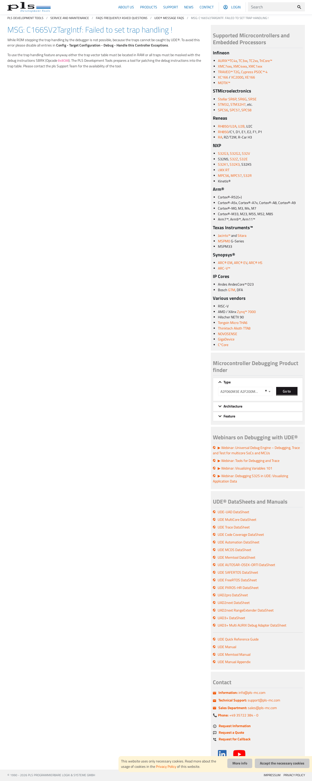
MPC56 (223, 175)
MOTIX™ (224, 82)
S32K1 (223, 164)
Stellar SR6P (227, 99)
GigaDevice (226, 339)
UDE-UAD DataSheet (233, 511)
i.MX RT (223, 170)
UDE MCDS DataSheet (234, 549)
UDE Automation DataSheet (238, 542)
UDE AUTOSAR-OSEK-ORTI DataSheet (246, 564)
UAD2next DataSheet (234, 602)
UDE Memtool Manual (234, 654)
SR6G (242, 99)
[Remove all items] (265, 390)
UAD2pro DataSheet (233, 595)
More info (239, 763)
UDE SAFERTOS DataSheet (238, 572)
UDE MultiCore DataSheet (237, 519)
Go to (287, 391)
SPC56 (223, 110)
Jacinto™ (224, 235)
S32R (247, 175)
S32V (246, 153)
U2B (241, 126)
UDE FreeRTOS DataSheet (237, 580)
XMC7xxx (225, 66)
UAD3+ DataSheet (231, 617)
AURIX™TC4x (227, 60)
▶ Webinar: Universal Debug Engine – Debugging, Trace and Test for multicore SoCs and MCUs (256, 450)
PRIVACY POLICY (294, 775)
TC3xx (243, 60)
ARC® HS (255, 262)
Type (227, 382)
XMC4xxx (240, 66)
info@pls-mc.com (241, 692)
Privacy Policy (166, 766)
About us (126, 7)
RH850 (223, 131)
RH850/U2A (227, 126)
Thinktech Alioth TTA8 (234, 328)
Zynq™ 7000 (246, 311)
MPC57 (236, 175)
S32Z (234, 159)
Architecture (233, 406)
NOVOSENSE (227, 333)
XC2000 (237, 77)
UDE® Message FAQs (169, 17)
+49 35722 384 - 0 (238, 715)
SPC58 (246, 110)
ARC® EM (225, 262)
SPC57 (235, 110)
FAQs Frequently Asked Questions (121, 17)
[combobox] (245, 391)
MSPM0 (224, 241)
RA (220, 137)
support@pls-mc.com (249, 700)
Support (170, 7)
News (189, 7)
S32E (244, 159)
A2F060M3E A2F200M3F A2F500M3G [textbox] (241, 391)
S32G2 (235, 153)
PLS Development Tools (25, 17)
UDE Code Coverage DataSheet (241, 534)
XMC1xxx (255, 66)
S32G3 (223, 153)
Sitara (241, 235)
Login (236, 7)
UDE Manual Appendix (234, 661)
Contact (207, 7)
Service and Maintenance (69, 17)
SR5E (252, 99)
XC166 (223, 77)
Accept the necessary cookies (282, 763)
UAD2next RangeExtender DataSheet (246, 610)
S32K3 (235, 164)
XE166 (250, 77)
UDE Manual (227, 646)
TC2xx (253, 60)
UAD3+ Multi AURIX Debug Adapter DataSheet (252, 625)
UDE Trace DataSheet (234, 527)
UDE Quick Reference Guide (238, 639)
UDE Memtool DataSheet (236, 557)
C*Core (223, 344)
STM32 (223, 104)
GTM (231, 289)
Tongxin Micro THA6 (232, 322)
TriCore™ (265, 60)
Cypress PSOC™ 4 (254, 71)
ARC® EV (240, 262)
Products (148, 7)
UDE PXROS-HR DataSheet (238, 587)
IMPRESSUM (272, 775)
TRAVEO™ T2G (229, 71)
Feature (229, 416)
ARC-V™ (224, 268)
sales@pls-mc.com (247, 707)
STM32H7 (238, 104)
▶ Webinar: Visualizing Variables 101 (245, 468)
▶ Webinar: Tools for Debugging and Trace (248, 460)
